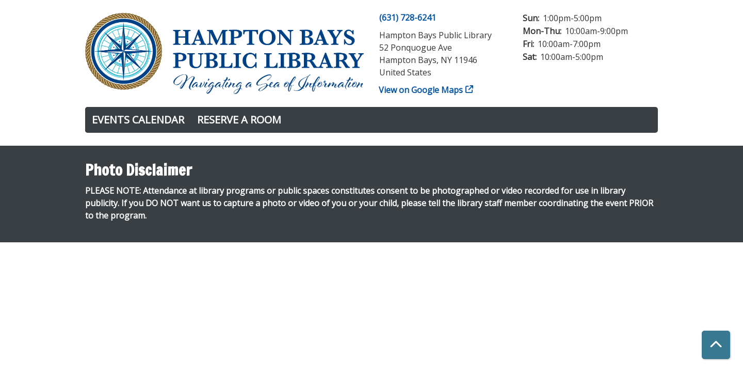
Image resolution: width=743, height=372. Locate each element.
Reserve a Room (239, 120)
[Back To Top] (716, 345)
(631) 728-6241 (407, 17)
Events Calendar (138, 120)
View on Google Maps (421, 90)
